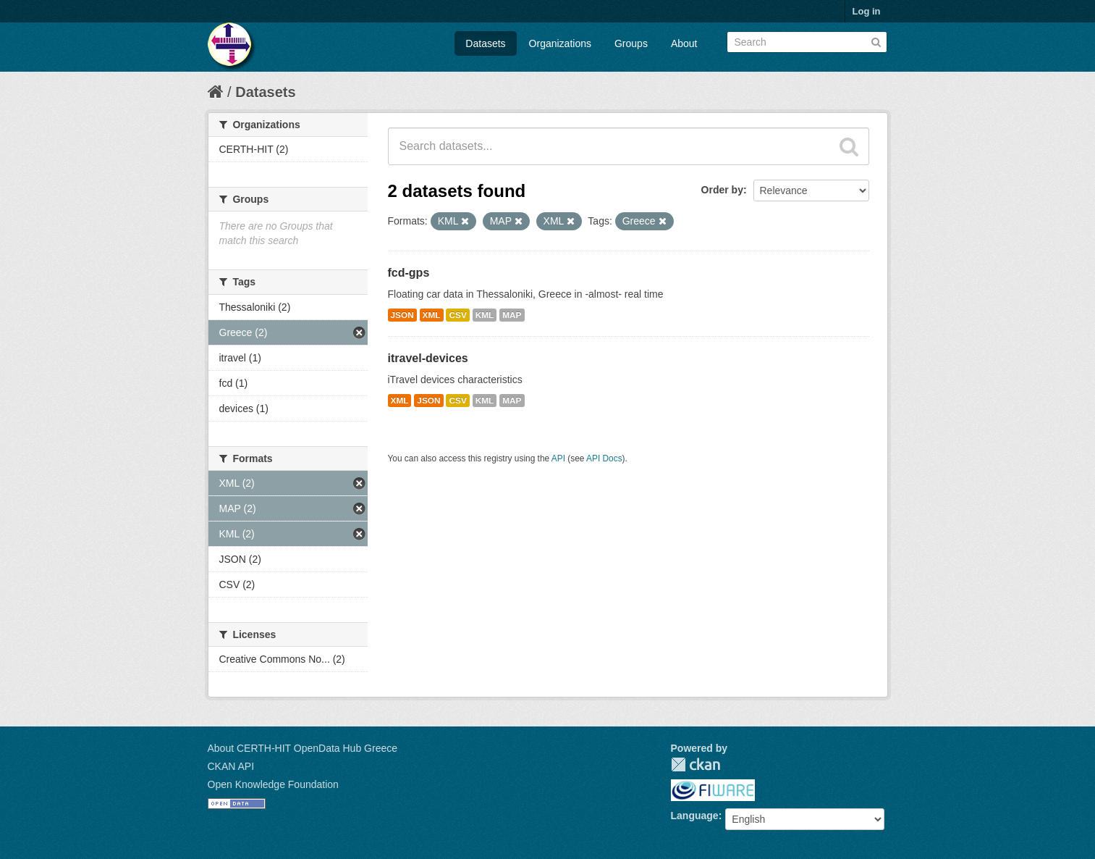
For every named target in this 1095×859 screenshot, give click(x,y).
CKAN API (231, 766)
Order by (722, 190)
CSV (457, 315)
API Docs (604, 458)
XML (432, 315)
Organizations (560, 43)
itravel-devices (428, 358)
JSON (402, 315)
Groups (631, 43)
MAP (511, 315)
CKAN (695, 764)
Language (695, 815)
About (684, 43)
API (558, 458)
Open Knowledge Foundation (273, 784)
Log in (867, 11)
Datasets (485, 43)
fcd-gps (409, 273)
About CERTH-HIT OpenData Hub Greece (303, 748)
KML (484, 315)
